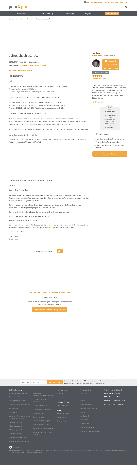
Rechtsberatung (21, 14)
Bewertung (50, 227)
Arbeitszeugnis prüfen (16, 426)
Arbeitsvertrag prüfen (16, 422)
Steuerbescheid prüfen (40, 405)
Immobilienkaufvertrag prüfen (18, 393)
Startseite (21, 19)
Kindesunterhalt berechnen (42, 409)
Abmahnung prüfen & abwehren (43, 428)
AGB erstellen (13, 408)
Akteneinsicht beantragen (41, 421)
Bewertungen (61, 397)
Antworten (30, 19)
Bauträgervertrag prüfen (17, 401)
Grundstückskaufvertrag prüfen (19, 404)
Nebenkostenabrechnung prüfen (19, 441)
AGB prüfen (13, 412)
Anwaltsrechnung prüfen (41, 424)
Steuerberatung (47, 14)
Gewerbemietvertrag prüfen (18, 437)
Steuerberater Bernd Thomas (34, 65)
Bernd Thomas (97, 56)
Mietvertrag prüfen (15, 433)
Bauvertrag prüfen (15, 397)
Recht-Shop (70, 14)
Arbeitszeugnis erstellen (17, 430)
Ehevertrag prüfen (39, 417)
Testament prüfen (38, 413)
